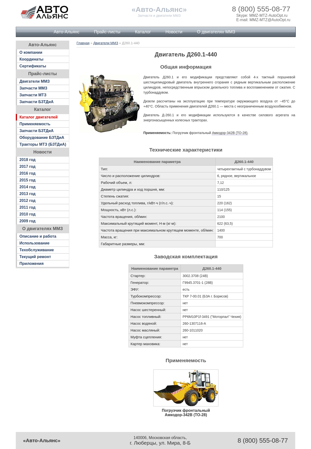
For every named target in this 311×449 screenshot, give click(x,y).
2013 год (27, 194)
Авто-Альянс (66, 31)
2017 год (27, 166)
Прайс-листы (107, 31)
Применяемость (34, 124)
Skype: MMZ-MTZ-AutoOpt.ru (262, 15)
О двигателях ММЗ (216, 31)
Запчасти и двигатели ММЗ (159, 16)
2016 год (27, 173)
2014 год (27, 187)
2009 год (27, 221)
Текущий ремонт (35, 257)
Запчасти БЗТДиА (36, 102)
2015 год (27, 180)
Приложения (31, 263)
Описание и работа (37, 236)
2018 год (27, 160)
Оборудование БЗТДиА (41, 137)
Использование (34, 243)
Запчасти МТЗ (32, 95)
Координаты (31, 59)
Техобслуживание (36, 250)
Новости (173, 31)
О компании (30, 52)
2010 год (27, 214)
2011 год (27, 207)
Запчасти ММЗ (33, 88)
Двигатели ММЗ (34, 81)
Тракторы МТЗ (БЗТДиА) (42, 144)
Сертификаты (32, 66)
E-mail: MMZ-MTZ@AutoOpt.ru (263, 20)
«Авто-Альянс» (159, 9)
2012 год (27, 200)
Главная (83, 43)
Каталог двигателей (38, 117)
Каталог (143, 31)
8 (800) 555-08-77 (261, 9)
